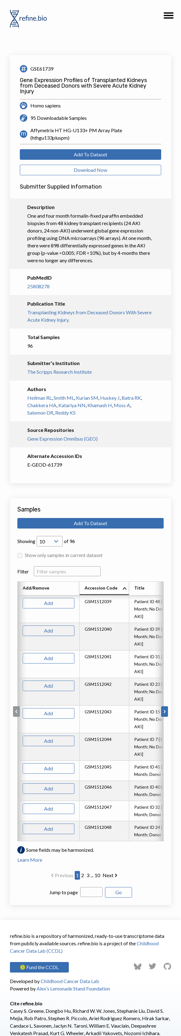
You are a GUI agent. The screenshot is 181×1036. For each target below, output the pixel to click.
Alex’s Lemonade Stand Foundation (73, 988)
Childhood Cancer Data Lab (70, 981)
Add (48, 603)
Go (118, 892)
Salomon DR (40, 413)
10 (97, 875)
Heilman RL (39, 398)
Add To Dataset (90, 154)
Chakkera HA (41, 405)
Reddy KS (65, 413)
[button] (169, 17)
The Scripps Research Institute (59, 372)
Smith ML (64, 398)
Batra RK (131, 398)
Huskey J (110, 398)
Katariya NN (72, 405)
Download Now (90, 170)
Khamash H (99, 405)
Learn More (29, 860)
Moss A (122, 405)
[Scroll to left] (16, 711)
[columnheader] (104, 588)
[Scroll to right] (164, 711)
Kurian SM (87, 398)
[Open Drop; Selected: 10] (50, 541)
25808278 (38, 286)
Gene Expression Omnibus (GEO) (62, 439)
